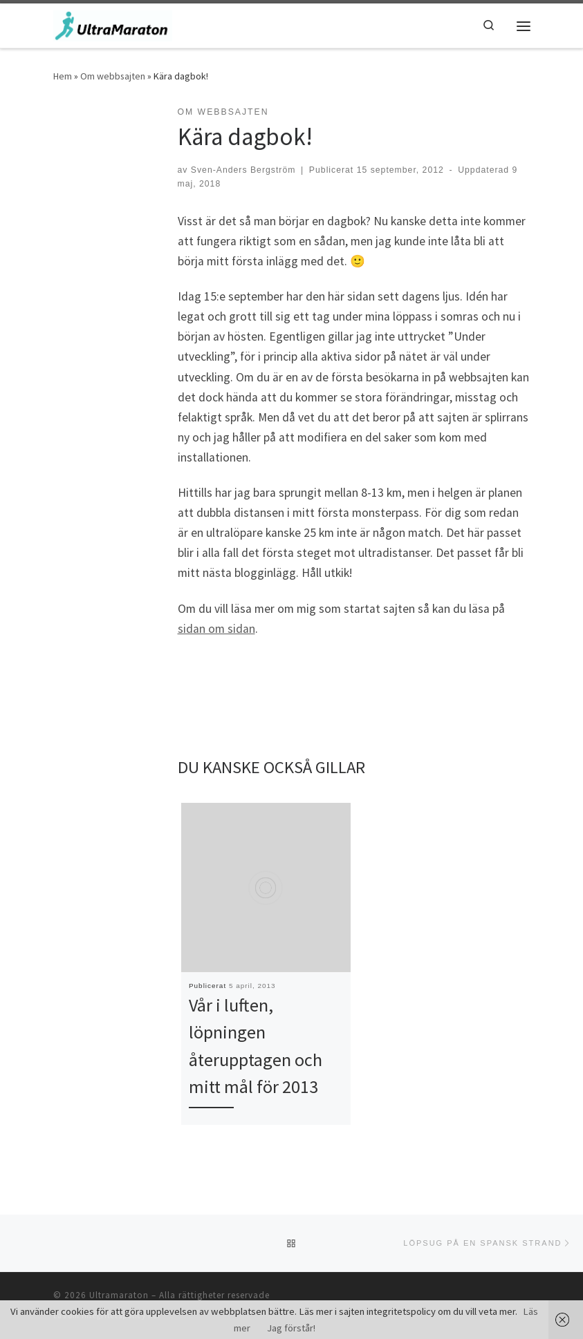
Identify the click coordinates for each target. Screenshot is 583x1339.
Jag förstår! (291, 1328)
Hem (62, 76)
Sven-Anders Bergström (243, 170)
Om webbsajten (112, 76)
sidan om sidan (216, 628)
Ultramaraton (119, 1295)
